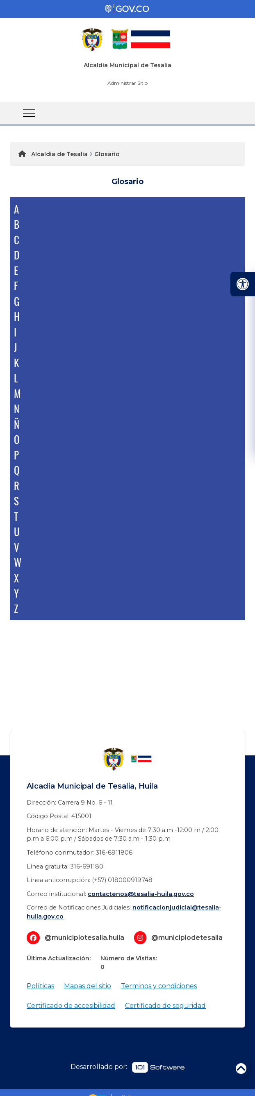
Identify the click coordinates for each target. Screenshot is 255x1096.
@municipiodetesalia (187, 937)
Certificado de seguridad (165, 1006)
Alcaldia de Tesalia (59, 154)
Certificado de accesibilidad (71, 1006)
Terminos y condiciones (159, 986)
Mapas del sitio (87, 986)
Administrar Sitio (127, 83)
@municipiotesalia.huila (84, 937)
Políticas (40, 986)
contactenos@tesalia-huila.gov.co (141, 894)
